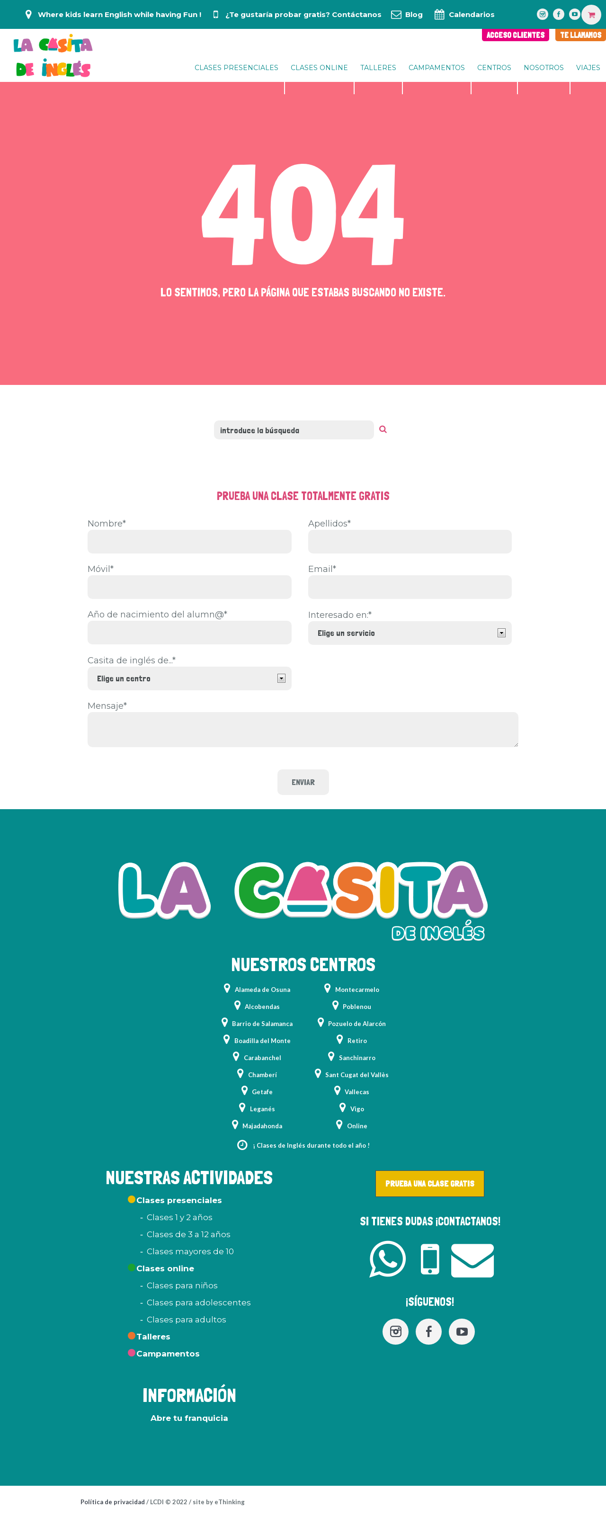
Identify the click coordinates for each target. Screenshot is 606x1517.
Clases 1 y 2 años (180, 1217)
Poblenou (357, 1006)
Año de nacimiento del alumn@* (157, 614)
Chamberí (262, 1075)
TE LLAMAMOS (580, 35)
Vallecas (357, 1092)
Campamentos (168, 1353)
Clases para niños (182, 1285)
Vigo (357, 1109)
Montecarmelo (357, 989)
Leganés (262, 1109)
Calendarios (472, 14)
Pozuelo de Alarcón (357, 1023)
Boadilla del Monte (262, 1040)
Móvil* (101, 569)
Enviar (303, 782)
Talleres (153, 1336)
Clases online (165, 1268)
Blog (414, 14)
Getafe (262, 1092)
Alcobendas (262, 1006)
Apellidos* (329, 523)
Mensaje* (107, 706)
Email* (322, 569)
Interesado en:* (340, 615)
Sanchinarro (357, 1058)
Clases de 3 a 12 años (189, 1234)
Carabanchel (262, 1058)
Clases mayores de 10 (190, 1251)
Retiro (357, 1040)
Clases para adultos (186, 1319)
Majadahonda (262, 1126)
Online (357, 1126)
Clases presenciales (179, 1200)
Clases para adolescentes (199, 1302)
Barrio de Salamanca (262, 1023)
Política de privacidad (112, 1502)
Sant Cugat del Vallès (357, 1075)
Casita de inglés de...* (132, 660)
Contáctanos (357, 14)
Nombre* (107, 523)
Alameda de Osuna (262, 989)
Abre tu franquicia (189, 1418)
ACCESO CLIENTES (515, 35)
